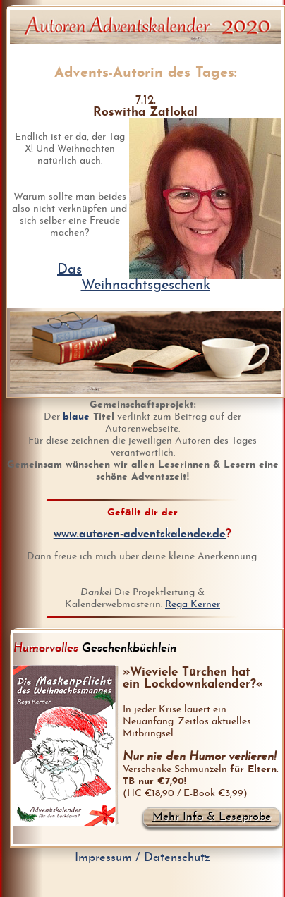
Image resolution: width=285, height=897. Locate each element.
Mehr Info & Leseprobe (211, 817)
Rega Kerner (192, 604)
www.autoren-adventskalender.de (140, 534)
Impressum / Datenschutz (142, 858)
